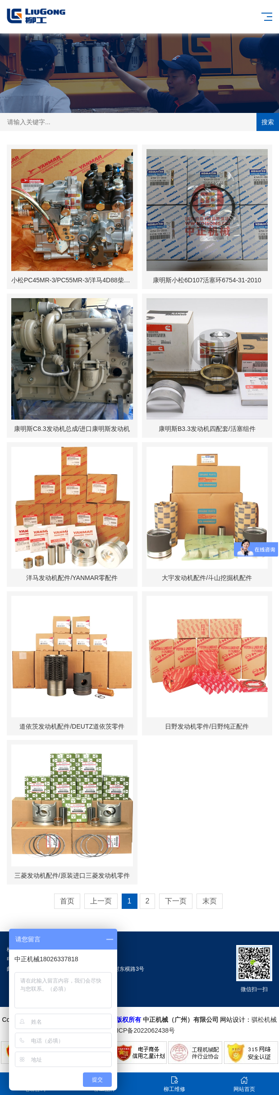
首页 (67, 901)
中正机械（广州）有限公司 (181, 1019)
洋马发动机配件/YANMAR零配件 (72, 577)
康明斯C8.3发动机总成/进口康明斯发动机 (72, 428)
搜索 (267, 122)
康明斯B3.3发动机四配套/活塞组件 (207, 428)
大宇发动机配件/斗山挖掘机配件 (207, 577)
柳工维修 (175, 1084)
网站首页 (244, 1084)
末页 (209, 901)
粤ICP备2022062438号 (144, 1030)
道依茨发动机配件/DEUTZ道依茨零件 (71, 726)
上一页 (101, 901)
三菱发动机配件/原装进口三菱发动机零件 (72, 875)
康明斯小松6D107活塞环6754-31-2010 (207, 280)
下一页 (176, 901)
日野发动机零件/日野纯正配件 (207, 726)
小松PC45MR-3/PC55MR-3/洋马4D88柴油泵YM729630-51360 (99, 280)
